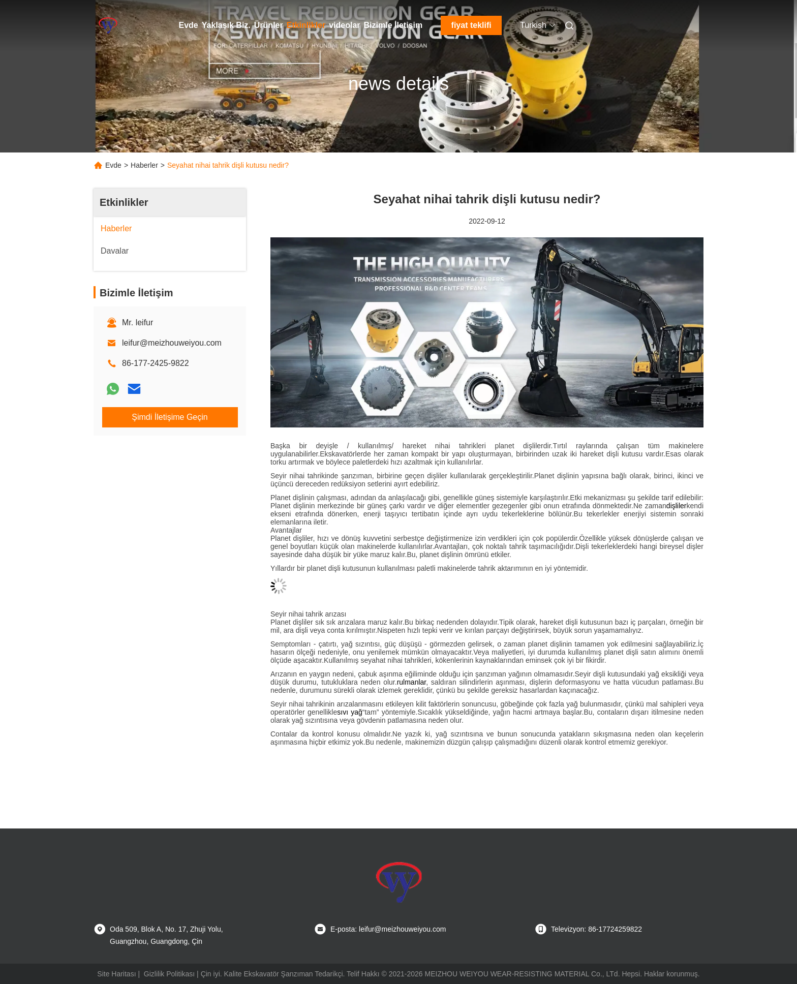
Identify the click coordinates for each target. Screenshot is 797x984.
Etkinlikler (306, 25)
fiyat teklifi (471, 25)
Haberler (144, 165)
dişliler (676, 506)
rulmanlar (411, 682)
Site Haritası (116, 974)
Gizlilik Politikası (169, 974)
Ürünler (268, 25)
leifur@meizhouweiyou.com (172, 343)
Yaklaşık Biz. (226, 25)
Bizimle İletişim (393, 25)
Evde (188, 25)
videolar (344, 25)
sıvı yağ (349, 712)
